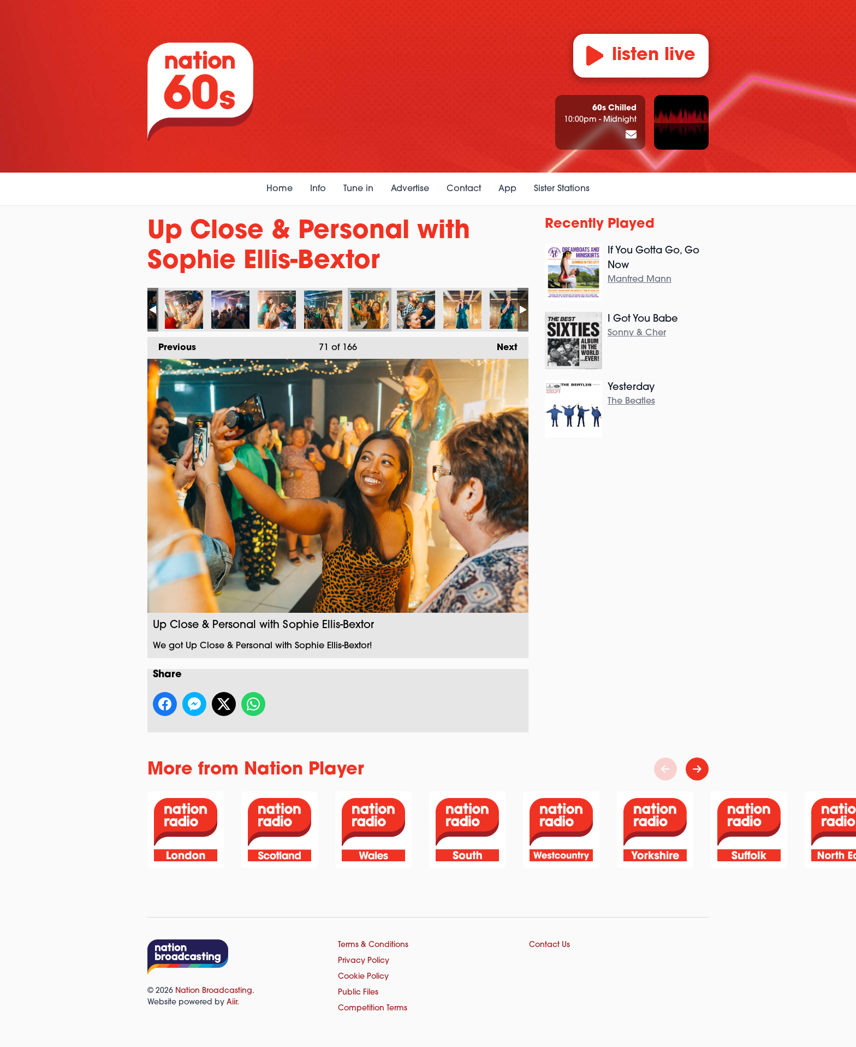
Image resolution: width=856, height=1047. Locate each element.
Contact (464, 189)
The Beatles (631, 401)
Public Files (358, 993)
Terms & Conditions (373, 945)
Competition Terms (372, 1008)
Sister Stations (562, 189)
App (507, 189)
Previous (171, 344)
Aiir (232, 1002)
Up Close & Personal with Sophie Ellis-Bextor (184, 310)
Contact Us (549, 945)
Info (318, 189)
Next (502, 344)
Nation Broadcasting (213, 991)
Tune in (358, 189)
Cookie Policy (363, 977)
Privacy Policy (363, 961)
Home (279, 189)
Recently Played (600, 224)
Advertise (410, 189)
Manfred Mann (639, 279)
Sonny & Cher (637, 333)
